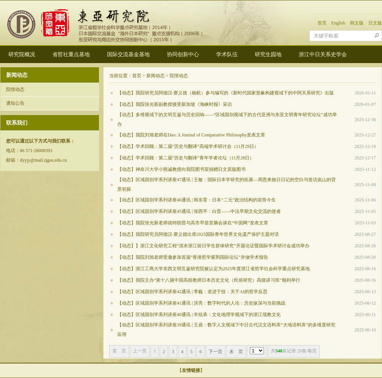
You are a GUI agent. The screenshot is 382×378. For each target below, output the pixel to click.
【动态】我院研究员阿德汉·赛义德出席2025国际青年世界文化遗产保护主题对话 (198, 234)
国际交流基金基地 (128, 54)
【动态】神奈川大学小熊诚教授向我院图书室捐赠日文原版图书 (181, 169)
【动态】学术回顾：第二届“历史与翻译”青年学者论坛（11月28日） (185, 158)
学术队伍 (227, 54)
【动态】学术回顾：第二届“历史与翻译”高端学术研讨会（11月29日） (188, 146)
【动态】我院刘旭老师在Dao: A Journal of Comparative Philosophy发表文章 (191, 135)
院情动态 (15, 89)
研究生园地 (268, 54)
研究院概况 (21, 54)
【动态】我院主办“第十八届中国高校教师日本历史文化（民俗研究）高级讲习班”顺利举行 (208, 280)
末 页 (236, 351)
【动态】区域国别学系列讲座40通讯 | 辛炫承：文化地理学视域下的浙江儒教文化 (199, 314)
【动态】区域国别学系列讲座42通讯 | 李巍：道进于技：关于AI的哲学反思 (192, 291)
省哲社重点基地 (71, 54)
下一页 (215, 351)
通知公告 (15, 103)
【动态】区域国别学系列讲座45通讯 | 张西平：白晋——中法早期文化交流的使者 (199, 211)
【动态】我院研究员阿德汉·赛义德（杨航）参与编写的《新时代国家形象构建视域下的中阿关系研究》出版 (225, 93)
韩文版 (357, 23)
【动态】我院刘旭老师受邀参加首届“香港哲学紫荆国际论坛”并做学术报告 (192, 257)
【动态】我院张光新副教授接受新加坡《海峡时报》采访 (174, 104)
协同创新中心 (183, 54)
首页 (322, 23)
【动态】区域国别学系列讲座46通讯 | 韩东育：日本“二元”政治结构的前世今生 (196, 200)
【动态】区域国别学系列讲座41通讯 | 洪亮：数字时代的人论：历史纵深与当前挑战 (201, 303)
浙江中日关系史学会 (323, 54)
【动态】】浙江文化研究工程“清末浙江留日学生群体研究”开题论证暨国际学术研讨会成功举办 (213, 245)
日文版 (375, 23)
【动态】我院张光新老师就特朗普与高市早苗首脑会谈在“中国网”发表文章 (192, 223)
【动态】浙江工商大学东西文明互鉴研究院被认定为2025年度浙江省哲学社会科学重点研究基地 (213, 268)
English (338, 23)
